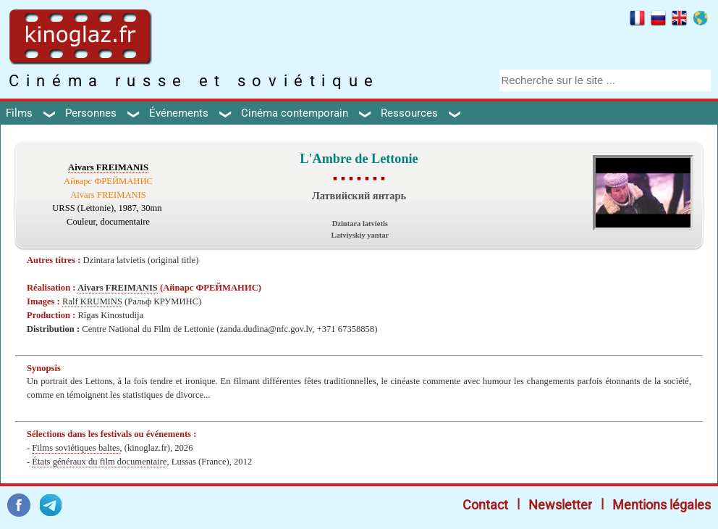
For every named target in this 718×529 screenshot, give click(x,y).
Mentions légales (661, 504)
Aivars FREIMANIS (108, 167)
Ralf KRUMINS (92, 301)
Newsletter (560, 504)
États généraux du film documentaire (99, 462)
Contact (485, 504)
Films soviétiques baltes (75, 448)
